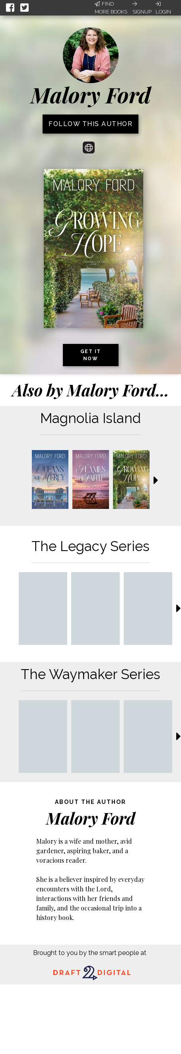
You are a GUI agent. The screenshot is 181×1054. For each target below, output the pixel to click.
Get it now (90, 355)
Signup (142, 8)
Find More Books (111, 8)
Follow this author (90, 124)
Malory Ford (91, 94)
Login (163, 8)
